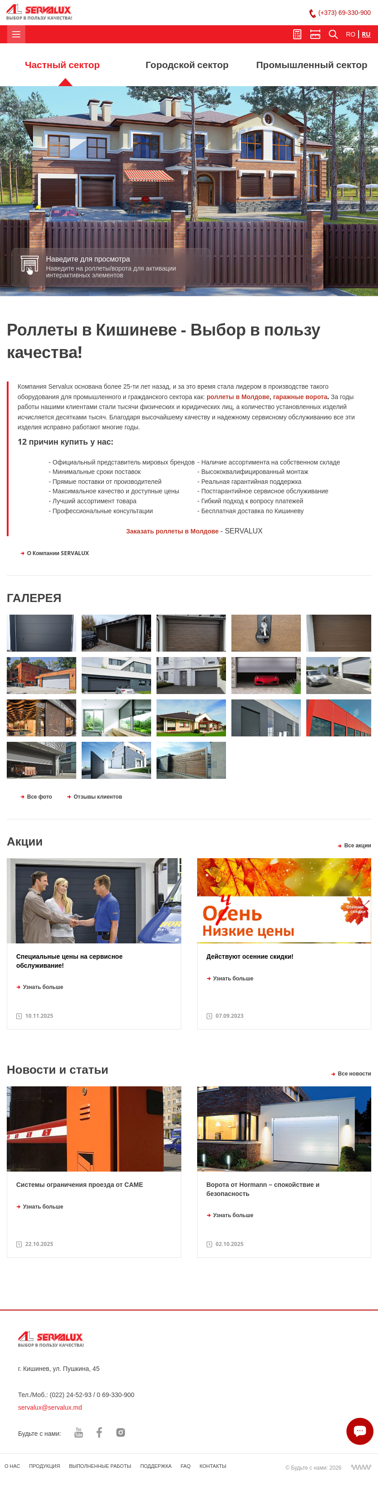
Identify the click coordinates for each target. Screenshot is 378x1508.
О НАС (12, 1466)
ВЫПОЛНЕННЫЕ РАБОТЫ (100, 1466)
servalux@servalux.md (50, 1407)
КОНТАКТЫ (212, 1466)
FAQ (185, 1466)
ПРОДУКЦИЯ (44, 1466)
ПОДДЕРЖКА (156, 1466)
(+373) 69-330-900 (344, 12)
